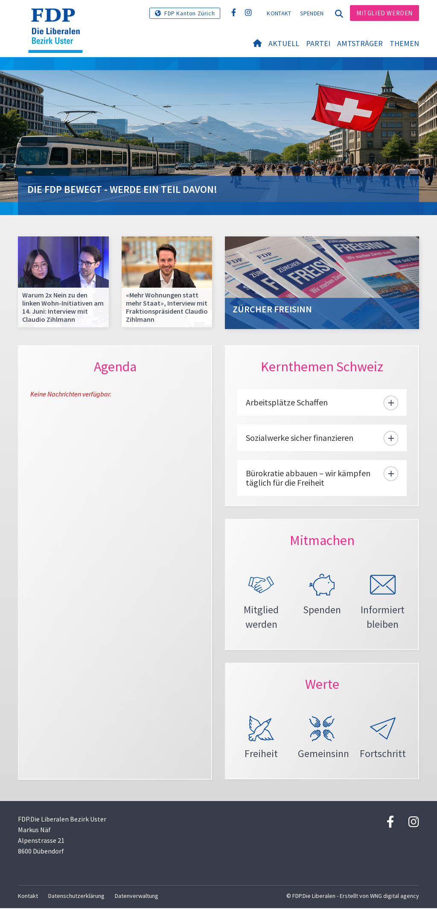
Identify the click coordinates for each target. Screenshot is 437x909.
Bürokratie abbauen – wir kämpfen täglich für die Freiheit (308, 478)
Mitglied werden (384, 13)
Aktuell (283, 43)
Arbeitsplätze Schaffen (287, 402)
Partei (318, 43)
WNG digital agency (394, 896)
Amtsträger (360, 43)
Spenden (312, 13)
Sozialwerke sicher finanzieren (299, 437)
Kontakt (279, 13)
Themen (404, 43)
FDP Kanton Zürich (189, 13)
